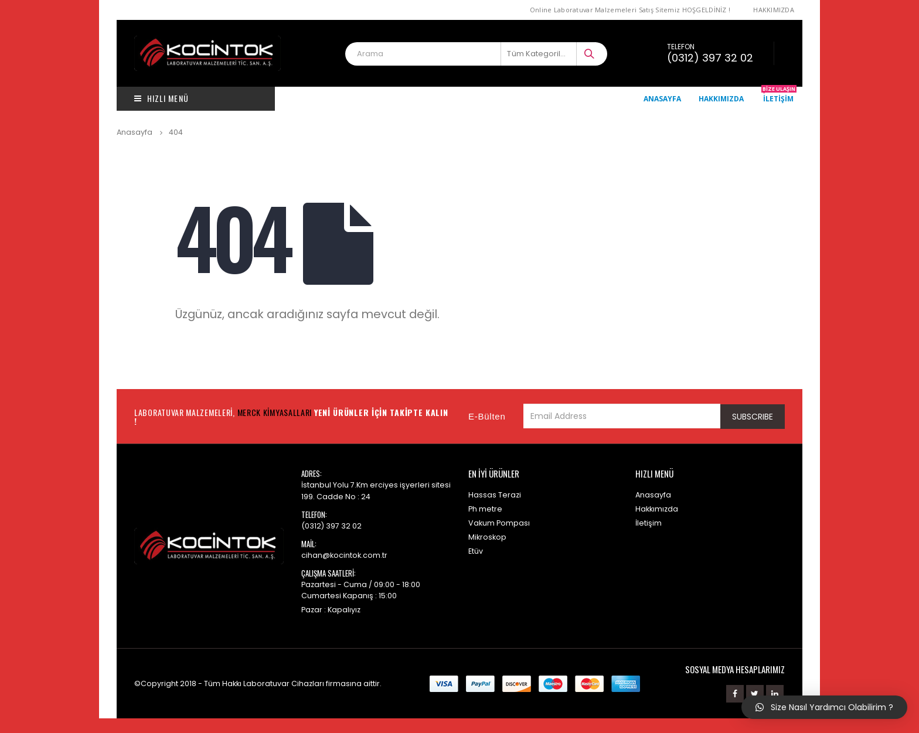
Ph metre (485, 509)
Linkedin (775, 694)
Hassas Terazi (494, 495)
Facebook (735, 694)
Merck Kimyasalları (274, 412)
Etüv (475, 551)
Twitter (755, 694)
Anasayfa (662, 99)
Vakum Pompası (499, 523)
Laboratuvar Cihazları (283, 683)
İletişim (779, 98)
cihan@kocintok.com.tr (344, 555)
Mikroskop (487, 537)
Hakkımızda (773, 9)
